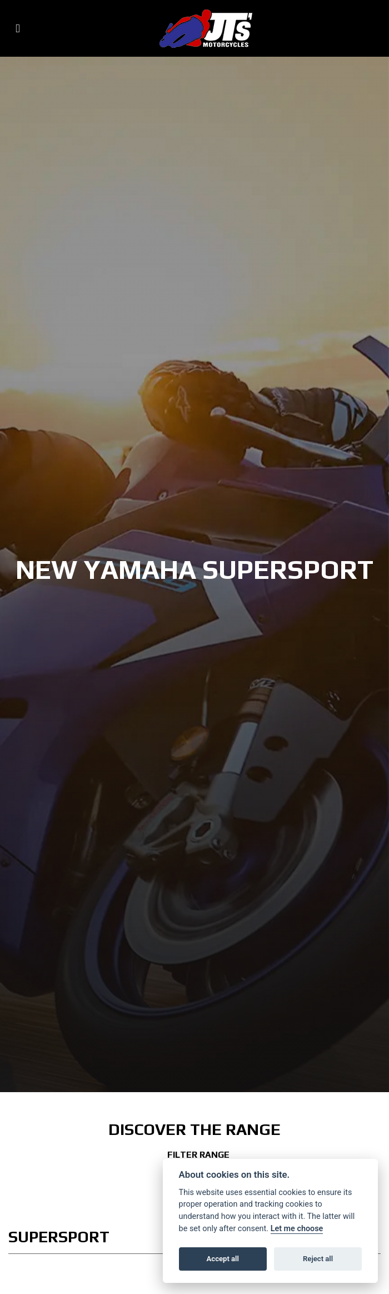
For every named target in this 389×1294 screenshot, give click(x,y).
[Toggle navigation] (18, 29)
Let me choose (297, 1228)
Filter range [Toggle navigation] (194, 1154)
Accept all (223, 1259)
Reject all (318, 1259)
